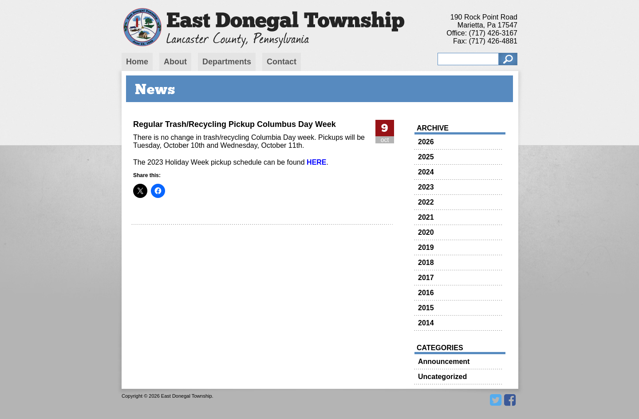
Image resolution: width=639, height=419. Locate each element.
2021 (426, 217)
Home (137, 61)
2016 (426, 292)
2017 (426, 277)
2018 (426, 262)
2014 (426, 323)
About (175, 61)
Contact (281, 61)
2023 (426, 187)
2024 (426, 172)
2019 (426, 247)
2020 (426, 232)
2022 (426, 202)
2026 (426, 142)
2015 (426, 308)
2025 (426, 157)
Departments (226, 61)
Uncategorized (442, 376)
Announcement (443, 361)
